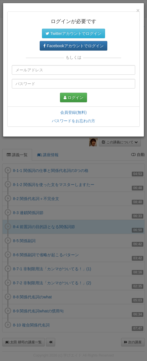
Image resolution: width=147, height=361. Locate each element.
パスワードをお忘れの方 (73, 121)
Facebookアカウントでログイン (73, 46)
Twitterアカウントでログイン (73, 33)
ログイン (73, 97)
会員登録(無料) (73, 112)
